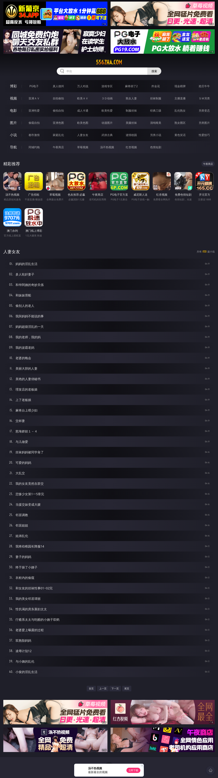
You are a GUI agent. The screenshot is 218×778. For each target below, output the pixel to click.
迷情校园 (131, 135)
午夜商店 (58, 147)
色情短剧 (155, 147)
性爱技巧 (204, 135)
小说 (13, 135)
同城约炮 (34, 147)
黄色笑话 (180, 135)
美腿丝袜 (131, 123)
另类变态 (204, 110)
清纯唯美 (155, 123)
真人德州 (58, 86)
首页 (91, 688)
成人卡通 (82, 110)
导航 (13, 147)
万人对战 (82, 86)
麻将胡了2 (131, 86)
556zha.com (109, 62)
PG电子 (34, 86)
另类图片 (204, 123)
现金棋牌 (180, 86)
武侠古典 (107, 135)
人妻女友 (82, 135)
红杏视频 (131, 147)
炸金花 (155, 86)
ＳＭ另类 (204, 98)
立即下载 (133, 770)
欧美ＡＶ (82, 98)
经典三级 (155, 110)
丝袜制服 (155, 98)
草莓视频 (82, 147)
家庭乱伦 (58, 135)
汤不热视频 (107, 147)
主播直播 (180, 98)
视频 (13, 98)
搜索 (154, 71)
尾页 (126, 688)
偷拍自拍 (58, 110)
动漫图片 (107, 123)
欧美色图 (82, 123)
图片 (13, 122)
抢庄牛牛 (204, 86)
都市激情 (34, 135)
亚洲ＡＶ (34, 98)
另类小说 (155, 135)
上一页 (103, 688)
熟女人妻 (131, 98)
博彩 (13, 86)
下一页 (115, 688)
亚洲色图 (58, 123)
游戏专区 (107, 86)
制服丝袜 (131, 110)
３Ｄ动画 (107, 98)
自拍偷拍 (58, 98)
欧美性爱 (107, 110)
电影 (13, 110)
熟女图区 (180, 123)
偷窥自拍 (34, 123)
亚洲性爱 (34, 110)
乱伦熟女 (180, 110)
